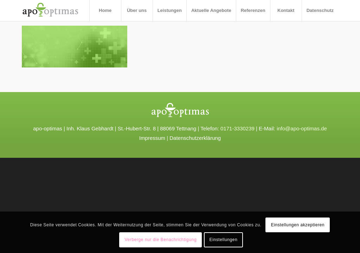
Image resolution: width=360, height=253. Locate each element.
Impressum (152, 138)
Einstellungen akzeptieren (297, 224)
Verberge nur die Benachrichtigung (161, 239)
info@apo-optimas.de (302, 128)
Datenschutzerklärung (195, 138)
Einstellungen (224, 239)
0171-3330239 (237, 128)
